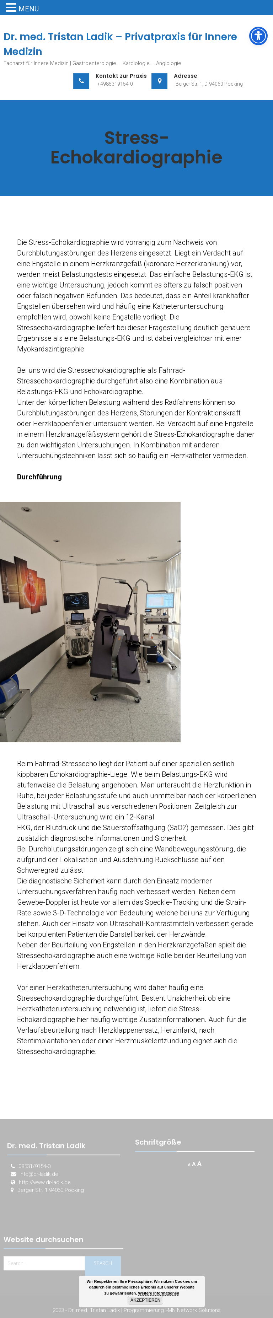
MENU (28, 9)
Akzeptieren (145, 1300)
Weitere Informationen (158, 1293)
